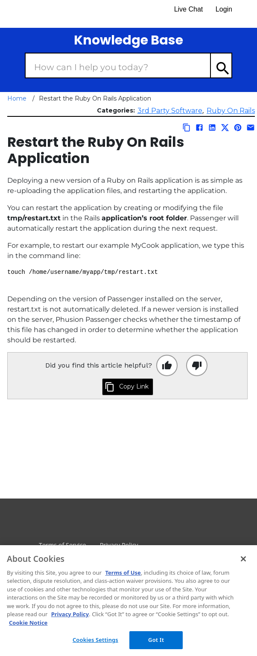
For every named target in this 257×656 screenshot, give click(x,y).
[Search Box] (118, 65)
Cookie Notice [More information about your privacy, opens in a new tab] (28, 622)
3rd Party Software (169, 111)
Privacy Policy (70, 614)
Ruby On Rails (231, 111)
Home (16, 98)
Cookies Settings (95, 640)
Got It (156, 640)
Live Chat (188, 9)
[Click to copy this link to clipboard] (127, 386)
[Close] (243, 558)
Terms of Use (122, 572)
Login (224, 9)
